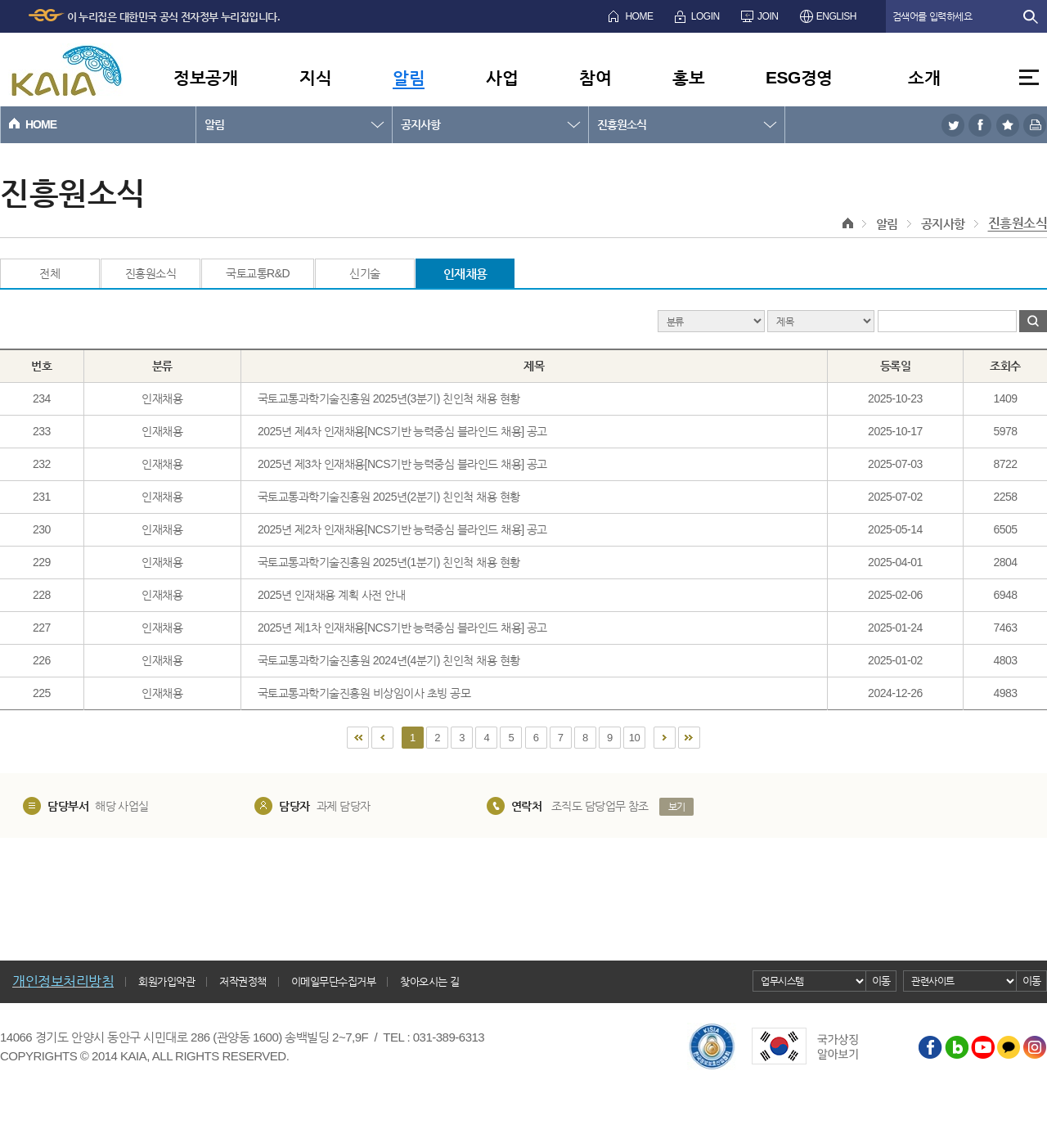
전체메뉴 (1029, 77)
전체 (49, 273)
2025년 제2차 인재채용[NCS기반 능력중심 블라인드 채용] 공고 (402, 529)
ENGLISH (836, 16)
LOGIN (705, 16)
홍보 (688, 77)
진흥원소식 (621, 124)
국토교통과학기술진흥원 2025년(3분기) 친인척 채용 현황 (389, 398)
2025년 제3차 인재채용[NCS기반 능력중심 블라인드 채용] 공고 (402, 463)
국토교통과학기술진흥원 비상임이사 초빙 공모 (364, 693)
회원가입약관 (166, 981)
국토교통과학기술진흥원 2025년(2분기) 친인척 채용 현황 (389, 496)
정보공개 (205, 77)
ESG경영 (799, 77)
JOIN (767, 16)
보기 (676, 806)
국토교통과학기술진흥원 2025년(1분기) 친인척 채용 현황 (389, 562)
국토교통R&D (258, 273)
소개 (924, 77)
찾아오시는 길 (429, 981)
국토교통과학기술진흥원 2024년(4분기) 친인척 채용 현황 (389, 660)
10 (634, 737)
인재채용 (465, 274)
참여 (595, 77)
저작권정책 (243, 981)
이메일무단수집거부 (333, 981)
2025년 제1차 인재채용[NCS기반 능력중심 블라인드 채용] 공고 (402, 627)
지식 (315, 77)
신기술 (364, 273)
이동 (881, 980)
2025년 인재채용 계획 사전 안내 (331, 594)
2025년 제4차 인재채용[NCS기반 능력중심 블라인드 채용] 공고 (402, 431)
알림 (409, 77)
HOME (639, 16)
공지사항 (420, 124)
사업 (502, 77)
